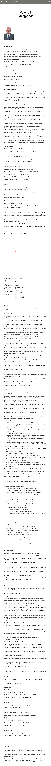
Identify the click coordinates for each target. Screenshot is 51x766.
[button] (1, 2)
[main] (25, 14)
